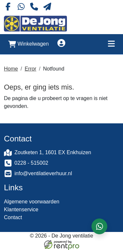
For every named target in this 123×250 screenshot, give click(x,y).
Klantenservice (21, 209)
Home (11, 69)
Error (30, 69)
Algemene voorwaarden (31, 201)
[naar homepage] (35, 23)
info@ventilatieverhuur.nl (43, 173)
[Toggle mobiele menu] (111, 44)
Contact (13, 217)
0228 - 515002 (31, 163)
